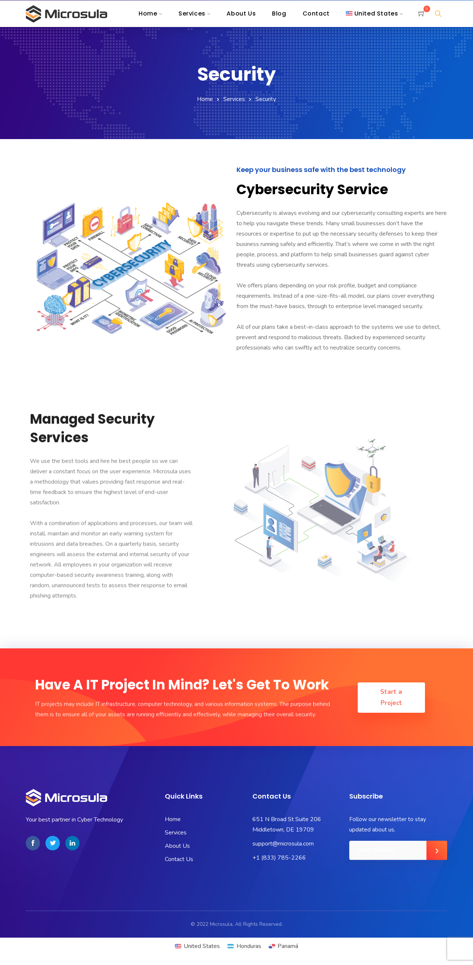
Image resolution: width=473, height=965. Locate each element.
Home (205, 99)
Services (234, 99)
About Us (177, 846)
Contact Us (179, 859)
